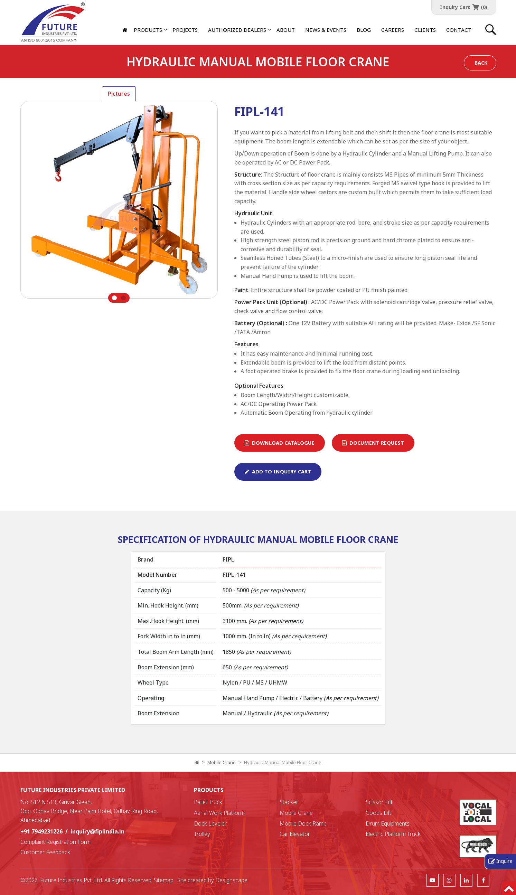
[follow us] (432, 880)
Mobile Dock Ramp (303, 823)
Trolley (202, 834)
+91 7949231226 (41, 831)
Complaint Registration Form (55, 842)
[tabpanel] (119, 202)
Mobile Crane (221, 762)
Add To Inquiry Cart (278, 471)
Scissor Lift (379, 802)
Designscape (231, 880)
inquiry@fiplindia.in (97, 831)
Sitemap (163, 880)
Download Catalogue (280, 442)
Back (481, 62)
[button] (237, 30)
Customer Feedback (45, 852)
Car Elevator (295, 834)
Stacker (289, 802)
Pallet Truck (208, 802)
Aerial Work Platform (219, 813)
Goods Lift (378, 813)
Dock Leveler (210, 823)
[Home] (125, 30)
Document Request (373, 442)
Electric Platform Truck (393, 834)
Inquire (504, 860)
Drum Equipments (388, 823)
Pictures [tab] (119, 93)
